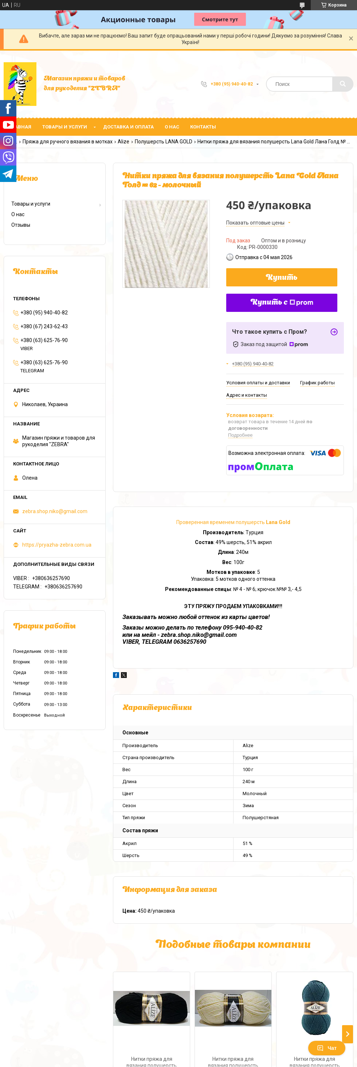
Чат (327, 1048)
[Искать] (342, 84)
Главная (20, 127)
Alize (123, 141)
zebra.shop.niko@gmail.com (54, 511)
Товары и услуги (64, 127)
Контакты (203, 127)
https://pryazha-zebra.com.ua (56, 545)
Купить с (282, 302)
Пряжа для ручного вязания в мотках (68, 141)
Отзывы (20, 225)
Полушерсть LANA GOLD (163, 141)
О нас (172, 127)
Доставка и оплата (128, 127)
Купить (282, 278)
